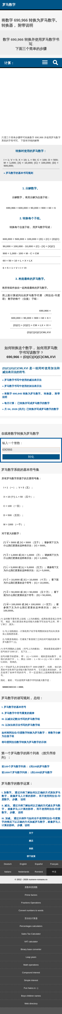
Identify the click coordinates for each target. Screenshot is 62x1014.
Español (38, 864)
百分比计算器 (31, 918)
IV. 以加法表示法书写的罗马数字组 (21, 725)
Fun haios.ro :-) (31, 988)
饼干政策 (31, 856)
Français (54, 864)
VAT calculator (31, 941)
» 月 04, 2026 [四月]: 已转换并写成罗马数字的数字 (30, 409)
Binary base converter (31, 949)
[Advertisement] (31, 100)
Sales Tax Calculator (31, 934)
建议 (31, 841)
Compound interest (31, 972)
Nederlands (23, 871)
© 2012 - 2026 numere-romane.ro (31, 879)
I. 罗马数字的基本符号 (14, 707)
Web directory (31, 1003)
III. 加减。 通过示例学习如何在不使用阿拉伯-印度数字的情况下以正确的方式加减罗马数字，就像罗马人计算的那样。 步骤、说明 (31, 822)
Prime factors (31, 895)
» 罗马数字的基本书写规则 (18, 173)
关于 (31, 833)
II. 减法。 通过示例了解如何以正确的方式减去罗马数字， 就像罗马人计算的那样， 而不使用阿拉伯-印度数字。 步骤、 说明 (31, 809)
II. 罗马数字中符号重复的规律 (18, 713)
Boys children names (31, 996)
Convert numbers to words (31, 910)
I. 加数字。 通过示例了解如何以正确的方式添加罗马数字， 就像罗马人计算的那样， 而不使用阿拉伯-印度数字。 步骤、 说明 (31, 796)
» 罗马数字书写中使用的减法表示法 (21, 379)
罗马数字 (9, 4)
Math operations (31, 965)
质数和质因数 (31, 887)
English (23, 864)
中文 (54, 871)
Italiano (7, 871)
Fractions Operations (31, 902)
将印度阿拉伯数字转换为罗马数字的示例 (24, 742)
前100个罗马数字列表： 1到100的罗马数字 (25, 766)
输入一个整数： (12, 443)
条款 (31, 848)
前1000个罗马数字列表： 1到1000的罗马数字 (27, 772)
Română (39, 871)
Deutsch (8, 864)
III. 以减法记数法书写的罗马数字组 (21, 719)
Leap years (31, 957)
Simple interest (31, 980)
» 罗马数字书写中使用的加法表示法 (21, 386)
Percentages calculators (31, 926)
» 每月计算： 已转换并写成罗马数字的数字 (26, 403)
